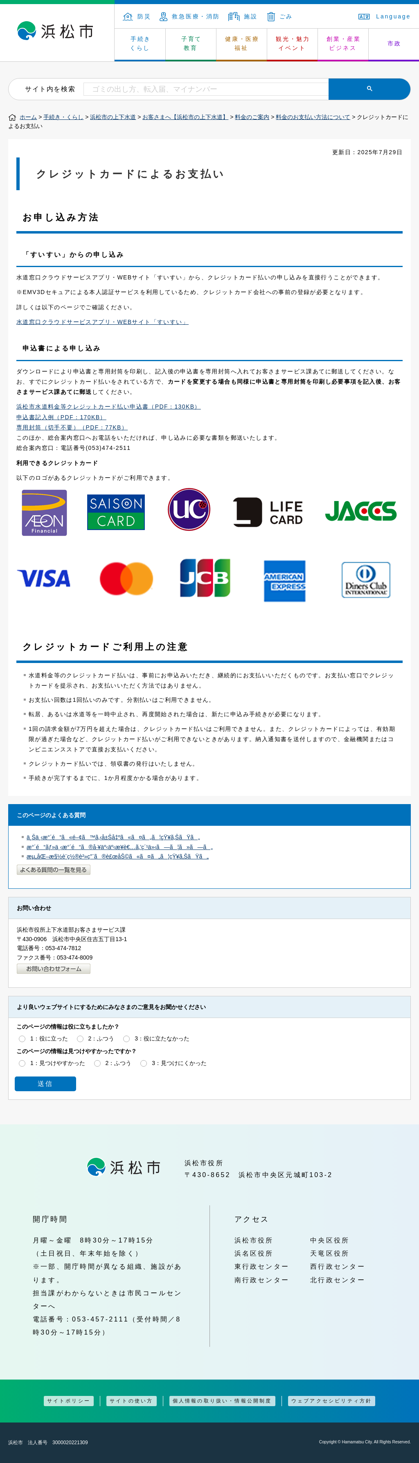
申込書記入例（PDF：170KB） (61, 417)
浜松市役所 (254, 1240)
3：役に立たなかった (162, 1038)
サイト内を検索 (50, 88)
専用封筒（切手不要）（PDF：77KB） (72, 427)
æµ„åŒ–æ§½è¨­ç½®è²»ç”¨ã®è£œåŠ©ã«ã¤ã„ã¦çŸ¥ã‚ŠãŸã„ (118, 856)
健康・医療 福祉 (242, 43)
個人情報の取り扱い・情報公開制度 (222, 1401)
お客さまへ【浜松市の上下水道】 (185, 117)
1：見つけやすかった (57, 1063)
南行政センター (262, 1279)
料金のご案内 (252, 117)
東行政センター (262, 1266)
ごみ (280, 16)
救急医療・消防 (190, 16)
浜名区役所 (254, 1253)
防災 (137, 16)
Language (384, 16)
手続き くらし (140, 43)
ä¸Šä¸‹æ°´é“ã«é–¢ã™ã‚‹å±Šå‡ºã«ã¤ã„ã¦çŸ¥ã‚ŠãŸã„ (113, 837)
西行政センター (337, 1266)
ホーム (28, 117)
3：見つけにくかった (179, 1063)
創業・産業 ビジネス (344, 43)
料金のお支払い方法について (313, 117)
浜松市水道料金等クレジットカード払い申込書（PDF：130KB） (108, 406)
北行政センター (337, 1279)
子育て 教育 (191, 43)
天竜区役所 (329, 1253)
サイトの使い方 (131, 1401)
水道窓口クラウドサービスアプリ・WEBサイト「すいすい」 (102, 322)
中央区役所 (329, 1240)
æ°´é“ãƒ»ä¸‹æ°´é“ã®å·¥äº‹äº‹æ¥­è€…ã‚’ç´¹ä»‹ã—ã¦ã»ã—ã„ (120, 847)
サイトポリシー (68, 1401)
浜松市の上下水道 (113, 117)
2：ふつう (101, 1038)
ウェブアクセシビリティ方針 (331, 1401)
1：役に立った (49, 1038)
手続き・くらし (63, 117)
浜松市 (57, 32)
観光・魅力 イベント (293, 43)
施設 (243, 16)
